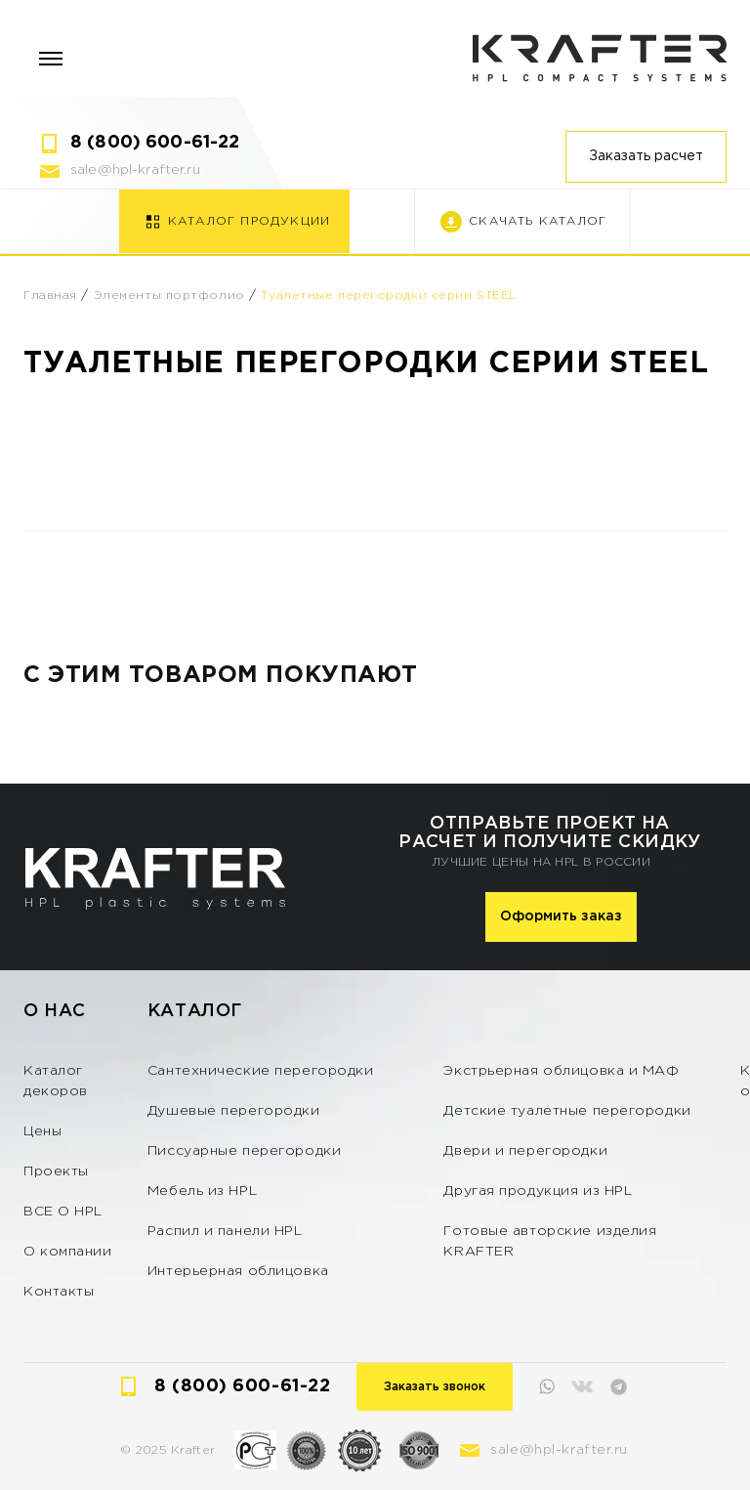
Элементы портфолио (169, 295)
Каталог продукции (249, 221)
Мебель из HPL (202, 1191)
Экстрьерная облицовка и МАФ (561, 1071)
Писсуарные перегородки (244, 1151)
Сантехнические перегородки (260, 1071)
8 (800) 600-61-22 (154, 142)
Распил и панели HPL (225, 1231)
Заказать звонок (434, 1387)
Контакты (58, 1292)
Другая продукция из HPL (537, 1191)
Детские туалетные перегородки (566, 1111)
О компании (67, 1251)
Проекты (56, 1171)
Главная (50, 295)
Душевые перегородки (233, 1111)
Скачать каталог (537, 221)
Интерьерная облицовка (238, 1271)
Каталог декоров (55, 1081)
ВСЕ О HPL (63, 1211)
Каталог (194, 1011)
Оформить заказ (561, 916)
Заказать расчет (646, 156)
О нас (54, 1011)
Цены (42, 1131)
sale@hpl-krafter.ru (135, 170)
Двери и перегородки (525, 1151)
